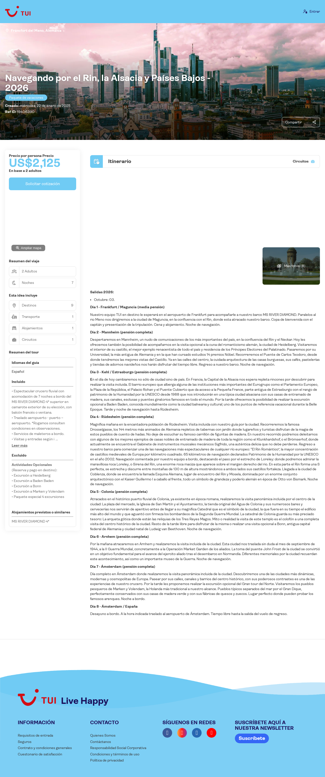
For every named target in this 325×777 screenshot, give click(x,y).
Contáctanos (100, 742)
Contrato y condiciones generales (45, 748)
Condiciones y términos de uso (114, 754)
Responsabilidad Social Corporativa (118, 748)
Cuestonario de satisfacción (40, 754)
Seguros (24, 742)
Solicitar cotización (42, 183)
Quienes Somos (103, 735)
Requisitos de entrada (35, 735)
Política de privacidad (107, 760)
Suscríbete (252, 738)
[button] (19, 445)
